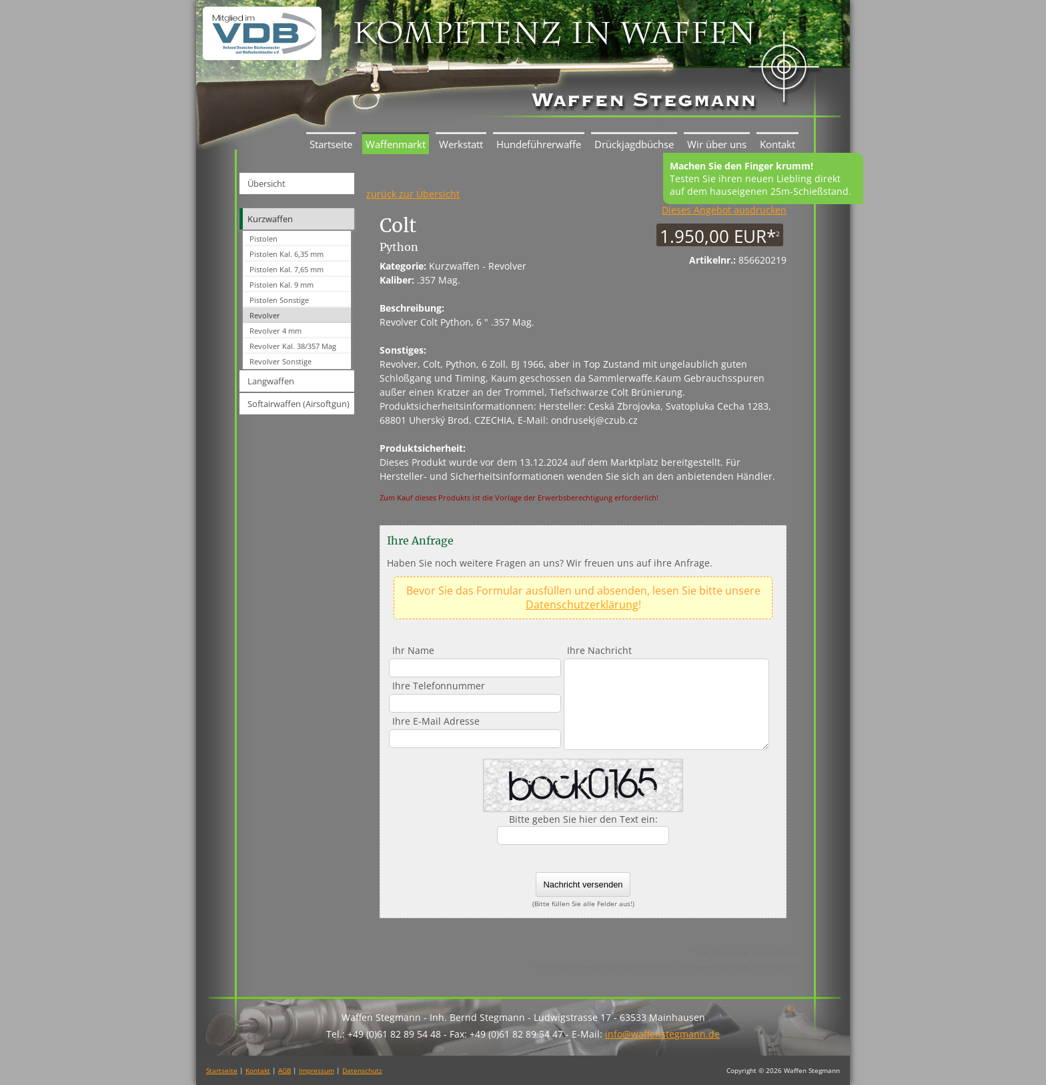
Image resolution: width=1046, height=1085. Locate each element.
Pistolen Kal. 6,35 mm (286, 254)
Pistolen (263, 239)
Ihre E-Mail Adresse (436, 721)
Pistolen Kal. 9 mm (281, 285)
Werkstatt (461, 144)
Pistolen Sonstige (279, 300)
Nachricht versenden (582, 884)
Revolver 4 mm (275, 331)
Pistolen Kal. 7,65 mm (286, 269)
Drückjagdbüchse (634, 144)
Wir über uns (716, 144)
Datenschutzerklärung (582, 604)
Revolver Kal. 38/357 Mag (292, 346)
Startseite (331, 144)
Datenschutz (362, 1070)
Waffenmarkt (396, 144)
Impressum (316, 1070)
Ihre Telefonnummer (438, 685)
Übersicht (266, 183)
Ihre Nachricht (599, 650)
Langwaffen (270, 381)
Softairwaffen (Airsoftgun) (298, 404)
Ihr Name (413, 650)
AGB (284, 1070)
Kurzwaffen (270, 219)
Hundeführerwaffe (538, 144)
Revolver (264, 315)
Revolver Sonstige (280, 361)
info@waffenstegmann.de (662, 1034)
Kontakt (777, 144)
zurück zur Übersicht (413, 194)
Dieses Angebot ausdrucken (724, 210)
